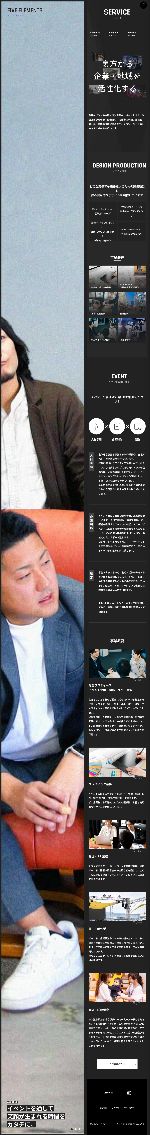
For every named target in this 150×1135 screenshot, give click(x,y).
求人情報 (115, 1108)
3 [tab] (79, 1129)
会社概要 (103, 1108)
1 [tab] (71, 1129)
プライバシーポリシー (98, 1124)
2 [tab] (75, 1129)
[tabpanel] (42, 567)
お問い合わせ (129, 1108)
